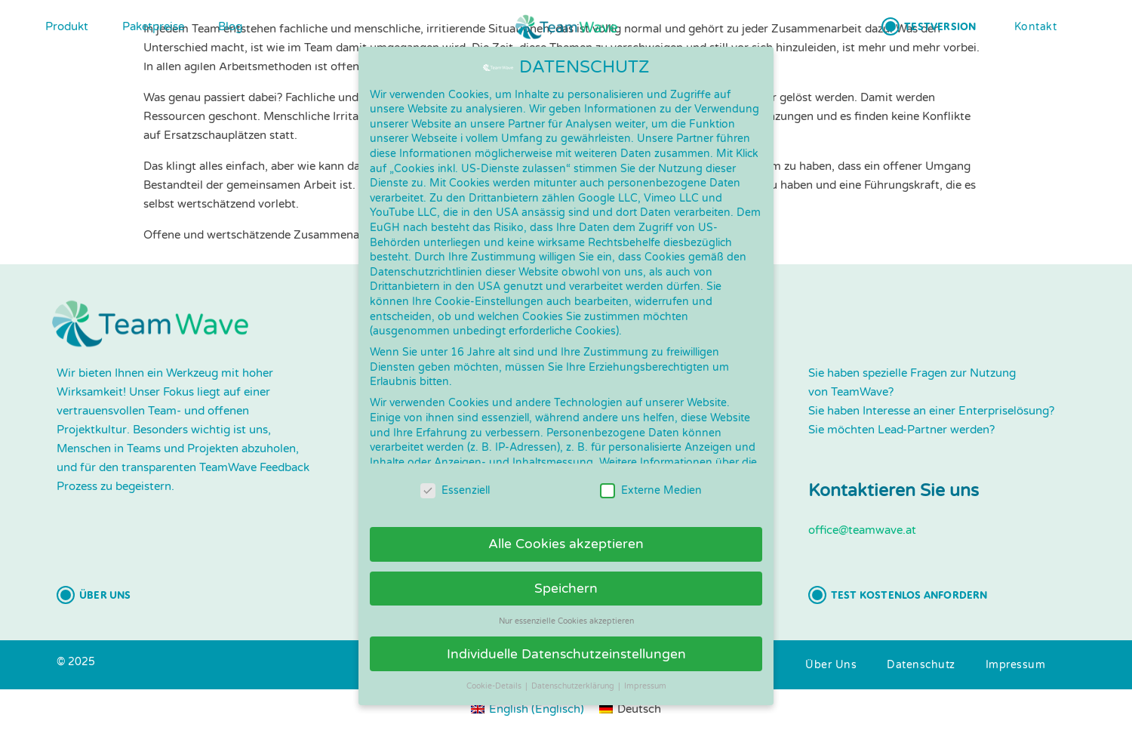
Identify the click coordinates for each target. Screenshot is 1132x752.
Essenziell (455, 474)
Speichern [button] (566, 572)
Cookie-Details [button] (495, 670)
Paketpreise (153, 26)
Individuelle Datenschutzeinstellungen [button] (566, 638)
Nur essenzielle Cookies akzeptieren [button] (566, 604)
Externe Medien (651, 474)
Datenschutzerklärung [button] (574, 670)
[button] (928, 26)
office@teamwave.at (862, 530)
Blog (230, 26)
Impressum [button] (645, 670)
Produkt (66, 26)
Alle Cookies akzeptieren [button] (566, 528)
